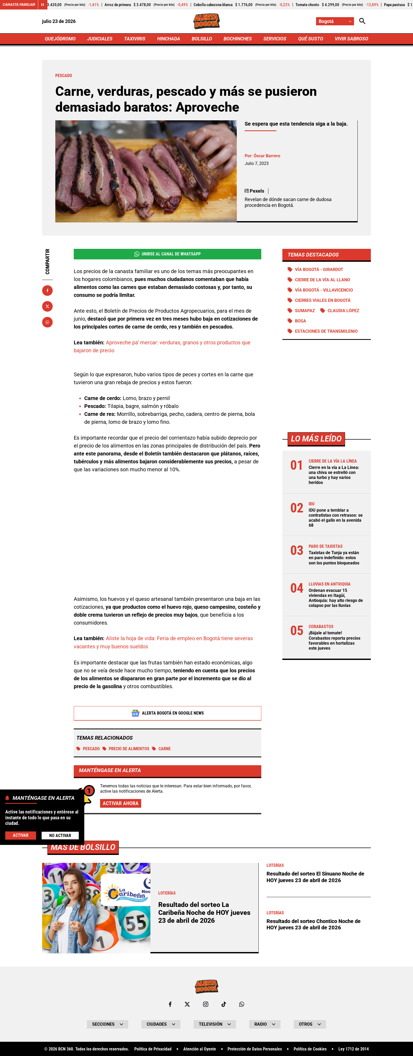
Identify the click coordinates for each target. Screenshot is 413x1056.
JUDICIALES (99, 38)
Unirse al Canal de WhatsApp (167, 254)
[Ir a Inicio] (206, 21)
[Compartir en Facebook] (47, 290)
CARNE (161, 748)
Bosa (300, 321)
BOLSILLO (202, 38)
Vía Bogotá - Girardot (319, 269)
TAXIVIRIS (134, 38)
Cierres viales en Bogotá (323, 300)
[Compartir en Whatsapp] (47, 322)
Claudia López (343, 310)
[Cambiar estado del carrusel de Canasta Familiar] (42, 4)
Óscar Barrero (267, 155)
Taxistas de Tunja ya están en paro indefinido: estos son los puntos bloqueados (334, 558)
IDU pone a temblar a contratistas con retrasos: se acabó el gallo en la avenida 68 (336, 518)
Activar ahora (121, 803)
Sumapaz (305, 310)
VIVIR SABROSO (351, 38)
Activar (20, 835)
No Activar (60, 835)
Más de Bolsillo (83, 1032)
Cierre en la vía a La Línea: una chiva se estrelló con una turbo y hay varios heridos (334, 475)
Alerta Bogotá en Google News (167, 713)
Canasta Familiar (19, 5)
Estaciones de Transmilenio (326, 331)
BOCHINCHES (238, 38)
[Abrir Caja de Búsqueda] (362, 21)
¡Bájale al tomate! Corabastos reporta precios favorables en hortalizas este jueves (334, 641)
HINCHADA (168, 38)
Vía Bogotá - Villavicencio (324, 290)
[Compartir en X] (47, 306)
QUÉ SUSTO (310, 38)
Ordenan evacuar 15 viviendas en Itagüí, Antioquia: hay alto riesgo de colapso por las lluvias (336, 598)
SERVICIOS (274, 38)
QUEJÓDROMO (60, 38)
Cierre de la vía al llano (322, 280)
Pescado (88, 748)
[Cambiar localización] (335, 21)
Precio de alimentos (126, 748)
